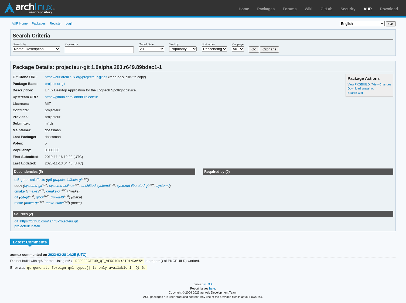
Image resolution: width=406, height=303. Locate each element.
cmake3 (33, 191)
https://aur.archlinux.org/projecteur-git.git (76, 77)
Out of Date (146, 44)
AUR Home (20, 23)
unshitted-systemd (95, 186)
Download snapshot (360, 88)
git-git (24, 197)
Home (244, 9)
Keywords (71, 44)
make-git (32, 203)
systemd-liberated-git (133, 186)
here (212, 289)
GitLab (326, 9)
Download (389, 9)
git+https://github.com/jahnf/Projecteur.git (46, 221)
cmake (20, 191)
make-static (54, 203)
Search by (19, 44)
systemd (162, 186)
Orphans (269, 49)
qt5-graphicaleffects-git (65, 180)
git (16, 197)
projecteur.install (27, 226)
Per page (238, 44)
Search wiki (355, 92)
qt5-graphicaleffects (30, 180)
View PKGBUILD (358, 84)
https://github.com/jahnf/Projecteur (71, 97)
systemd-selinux (61, 186)
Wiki (309, 9)
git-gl (39, 197)
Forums (289, 9)
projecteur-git (55, 84)
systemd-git (33, 186)
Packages (266, 9)
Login (69, 23)
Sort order (208, 44)
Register (56, 23)
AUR (368, 9)
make (19, 203)
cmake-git (53, 191)
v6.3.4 (208, 284)
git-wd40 (57, 197)
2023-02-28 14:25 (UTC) (67, 255)
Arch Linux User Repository (29, 8)
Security (348, 9)
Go (253, 49)
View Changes (381, 84)
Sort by (174, 44)
